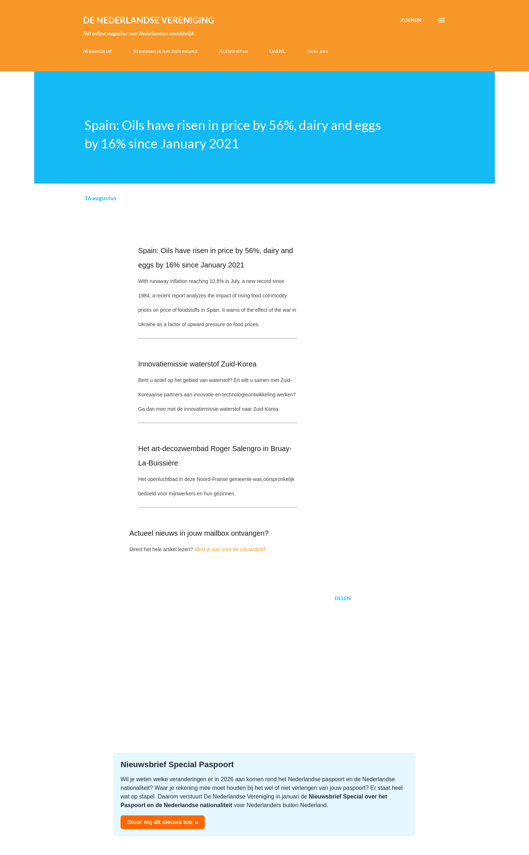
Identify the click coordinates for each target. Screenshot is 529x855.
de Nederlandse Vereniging (148, 20)
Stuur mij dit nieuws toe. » (162, 822)
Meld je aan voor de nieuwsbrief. (230, 549)
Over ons (317, 51)
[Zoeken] (411, 20)
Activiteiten (233, 51)
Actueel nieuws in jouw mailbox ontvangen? (198, 533)
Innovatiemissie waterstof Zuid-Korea (197, 364)
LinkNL (277, 51)
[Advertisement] (206, 663)
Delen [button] (343, 598)
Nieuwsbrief (97, 51)
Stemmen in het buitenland (165, 51)
